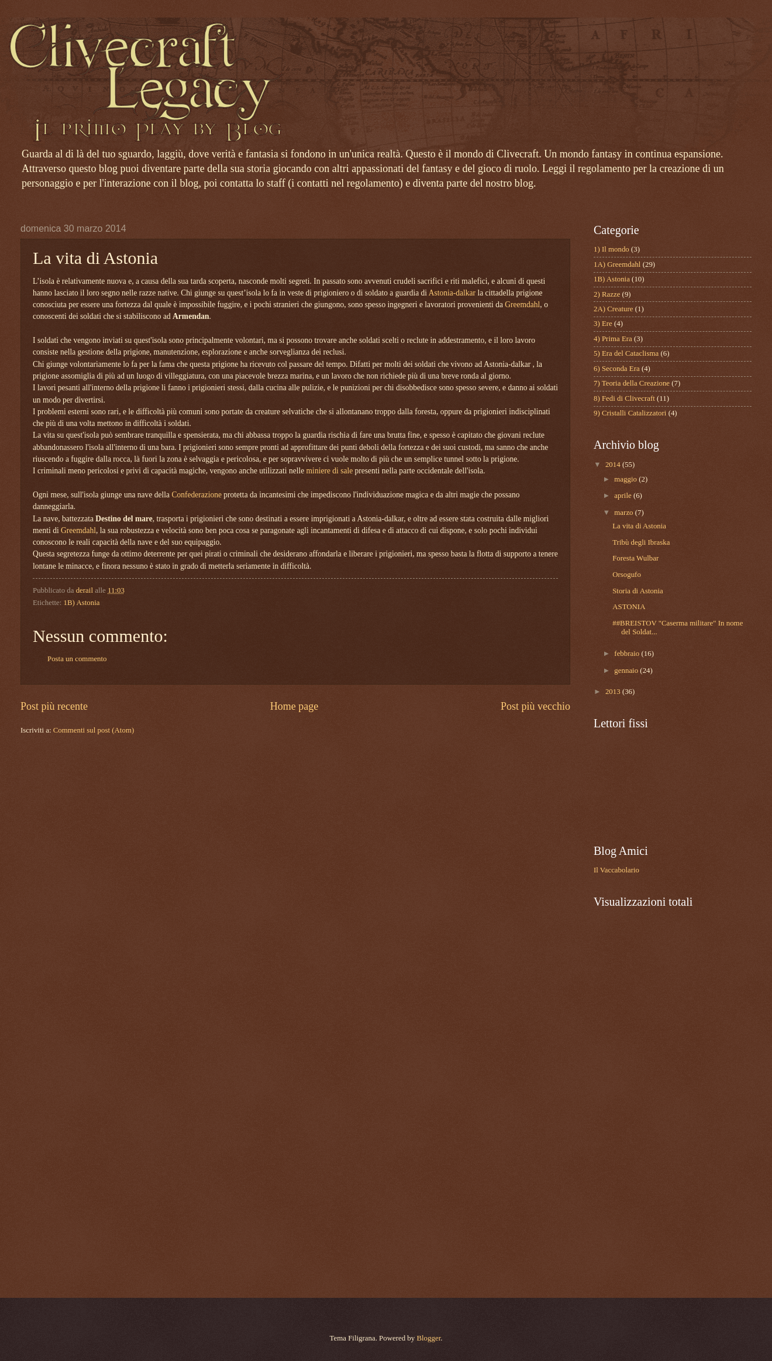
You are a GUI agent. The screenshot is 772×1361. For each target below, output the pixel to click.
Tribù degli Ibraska (641, 542)
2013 (613, 692)
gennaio (627, 670)
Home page (294, 706)
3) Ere (603, 323)
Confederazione (196, 494)
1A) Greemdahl (617, 264)
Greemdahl (522, 304)
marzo (624, 512)
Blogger (428, 1338)
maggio (626, 479)
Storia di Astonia (637, 591)
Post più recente (54, 706)
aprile (623, 496)
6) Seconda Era (617, 369)
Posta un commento (77, 659)
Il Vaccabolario (616, 870)
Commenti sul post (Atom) (93, 730)
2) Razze (607, 294)
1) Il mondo (611, 249)
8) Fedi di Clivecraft (624, 398)
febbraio (627, 653)
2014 (613, 464)
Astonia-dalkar (452, 292)
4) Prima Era (613, 339)
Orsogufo (626, 574)
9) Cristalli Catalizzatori (630, 413)
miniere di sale (329, 470)
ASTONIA (628, 607)
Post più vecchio (535, 706)
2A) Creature (613, 309)
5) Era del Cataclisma (626, 353)
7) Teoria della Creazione (632, 383)
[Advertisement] (636, 1101)
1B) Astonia (82, 603)
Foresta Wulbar (635, 558)
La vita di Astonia (639, 526)
